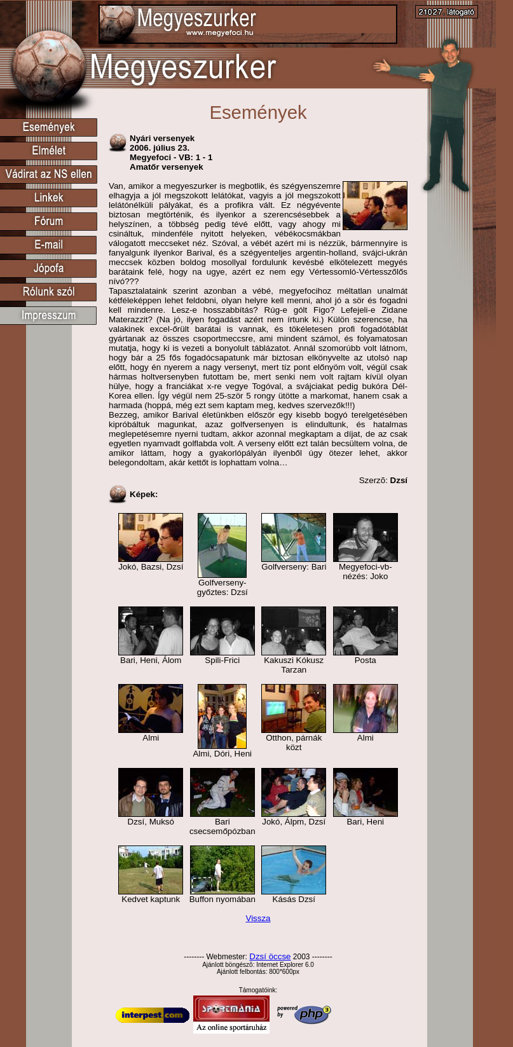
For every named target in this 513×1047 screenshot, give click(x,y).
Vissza (257, 918)
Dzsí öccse (270, 956)
